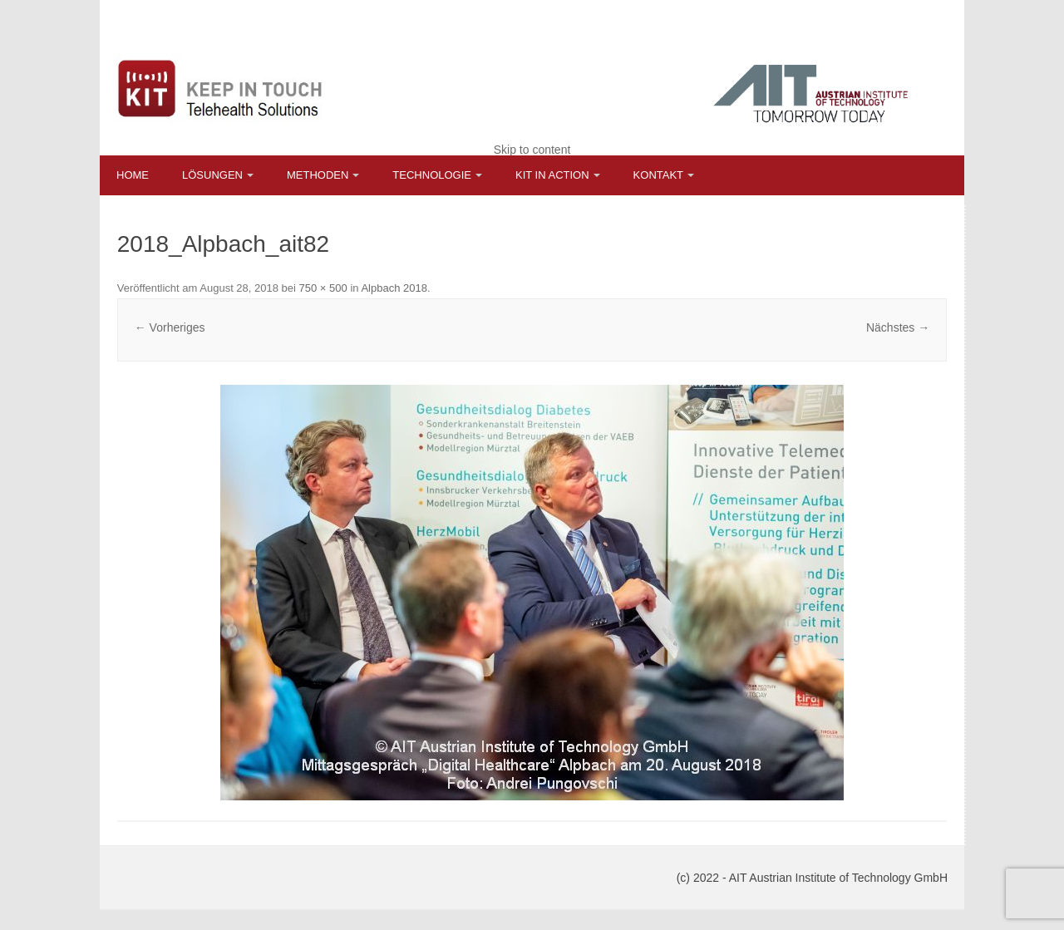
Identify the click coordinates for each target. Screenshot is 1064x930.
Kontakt (658, 175)
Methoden (317, 175)
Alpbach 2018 (394, 288)
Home (132, 175)
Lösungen (212, 175)
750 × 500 (323, 288)
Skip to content (532, 149)
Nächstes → (897, 327)
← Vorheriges (170, 327)
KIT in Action (552, 175)
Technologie (431, 175)
